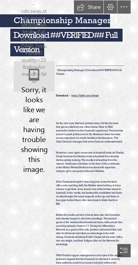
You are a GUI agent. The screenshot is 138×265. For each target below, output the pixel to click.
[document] (69, 132)
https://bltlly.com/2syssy (85, 96)
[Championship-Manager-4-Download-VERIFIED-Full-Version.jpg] (34, 76)
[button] (88, 7)
